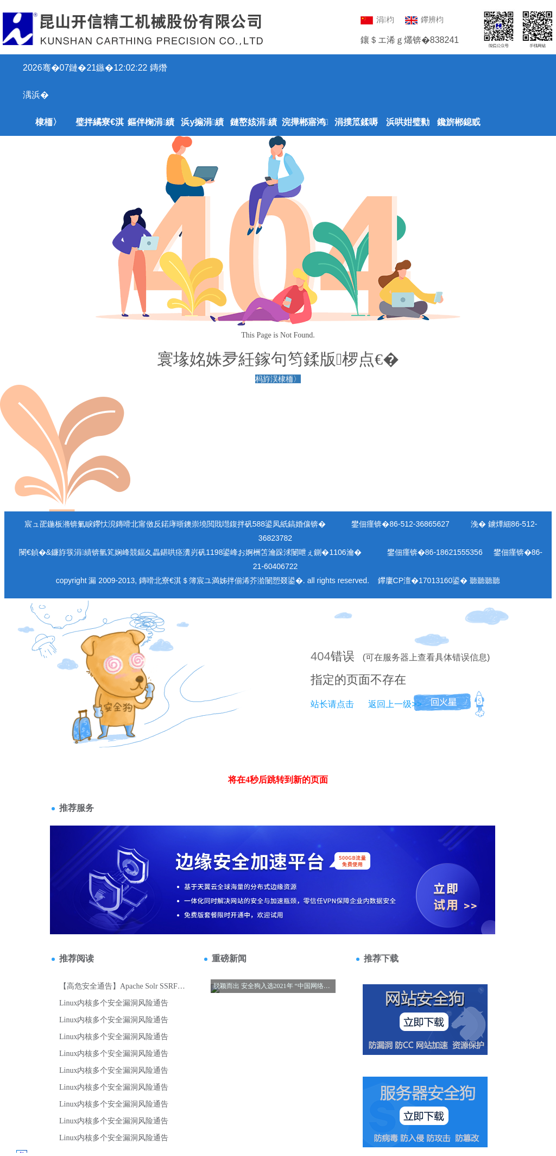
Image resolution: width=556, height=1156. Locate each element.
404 (321, 656)
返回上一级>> (395, 704)
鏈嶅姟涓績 (253, 122)
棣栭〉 (48, 122)
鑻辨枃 (424, 19)
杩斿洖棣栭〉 (278, 380)
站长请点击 (332, 704)
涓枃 (377, 19)
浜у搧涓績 (202, 122)
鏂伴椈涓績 (151, 122)
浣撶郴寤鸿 (305, 122)
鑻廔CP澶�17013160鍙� (423, 580)
